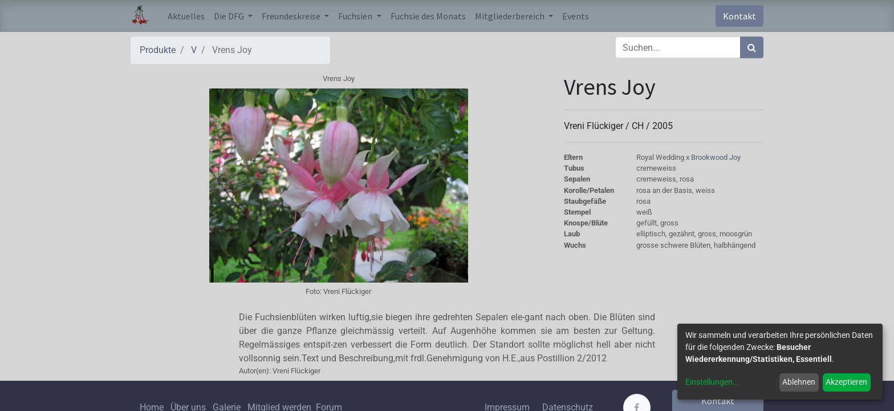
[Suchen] (751, 47)
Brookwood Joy (716, 157)
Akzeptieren (846, 381)
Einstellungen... (712, 381)
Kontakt (739, 16)
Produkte (158, 50)
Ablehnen (798, 381)
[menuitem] (186, 16)
